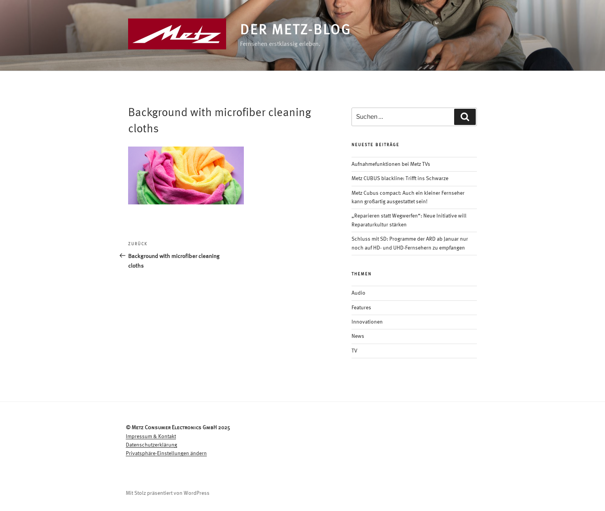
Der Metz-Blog (295, 31)
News (358, 336)
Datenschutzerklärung (151, 445)
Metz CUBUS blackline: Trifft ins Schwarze (400, 178)
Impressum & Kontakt (151, 436)
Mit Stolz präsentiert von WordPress (168, 493)
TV (354, 351)
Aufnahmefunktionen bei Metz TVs (391, 164)
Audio (358, 293)
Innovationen (367, 322)
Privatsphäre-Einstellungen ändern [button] (166, 453)
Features (361, 307)
